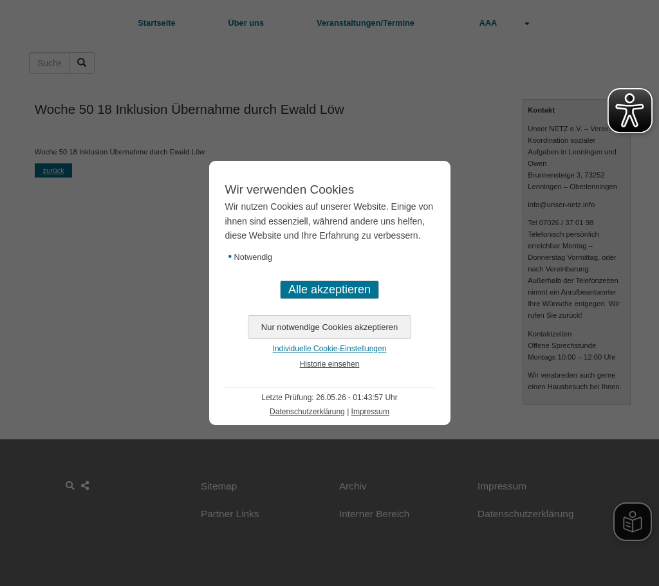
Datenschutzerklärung (307, 411)
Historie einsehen (330, 364)
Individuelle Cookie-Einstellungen (330, 348)
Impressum (370, 411)
